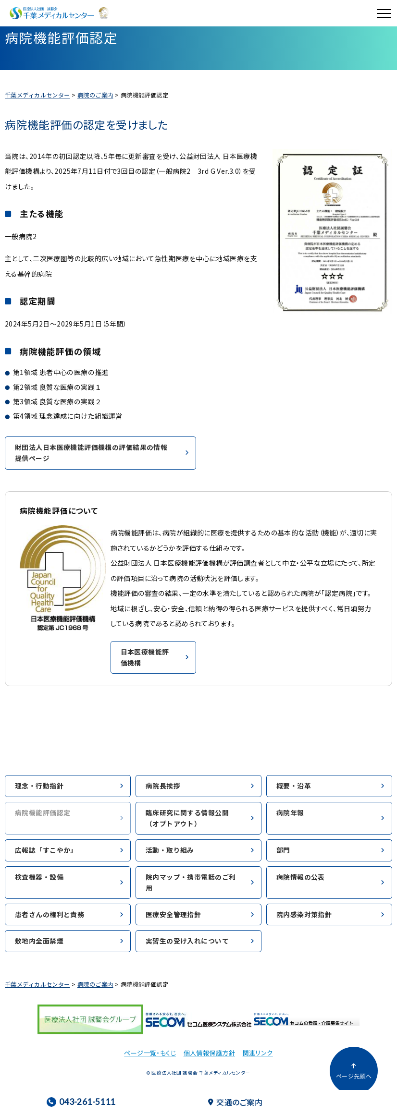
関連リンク (258, 1052)
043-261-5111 (81, 1102)
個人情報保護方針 (209, 1052)
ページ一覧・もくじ (150, 1052)
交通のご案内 (235, 1102)
